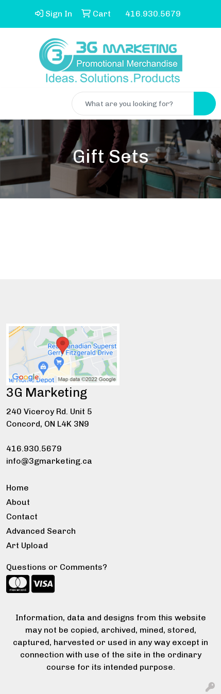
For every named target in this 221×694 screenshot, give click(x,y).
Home (17, 488)
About (18, 502)
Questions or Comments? (56, 567)
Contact (22, 516)
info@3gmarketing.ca (49, 461)
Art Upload (27, 545)
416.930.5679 (34, 448)
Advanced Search (41, 531)
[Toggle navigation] (16, 103)
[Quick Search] (133, 103)
